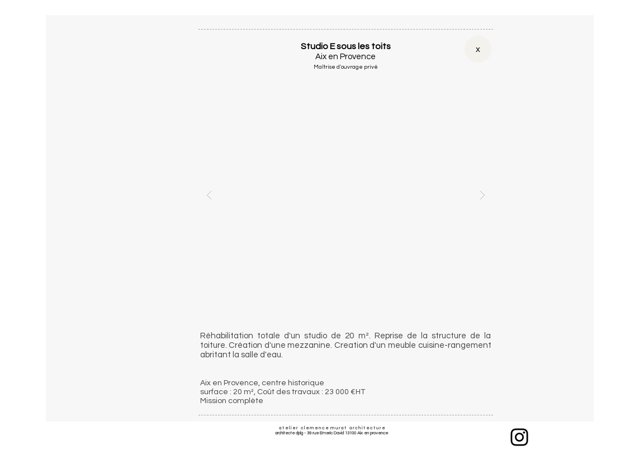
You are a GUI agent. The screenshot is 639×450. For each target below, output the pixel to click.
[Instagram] (519, 437)
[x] (478, 49)
